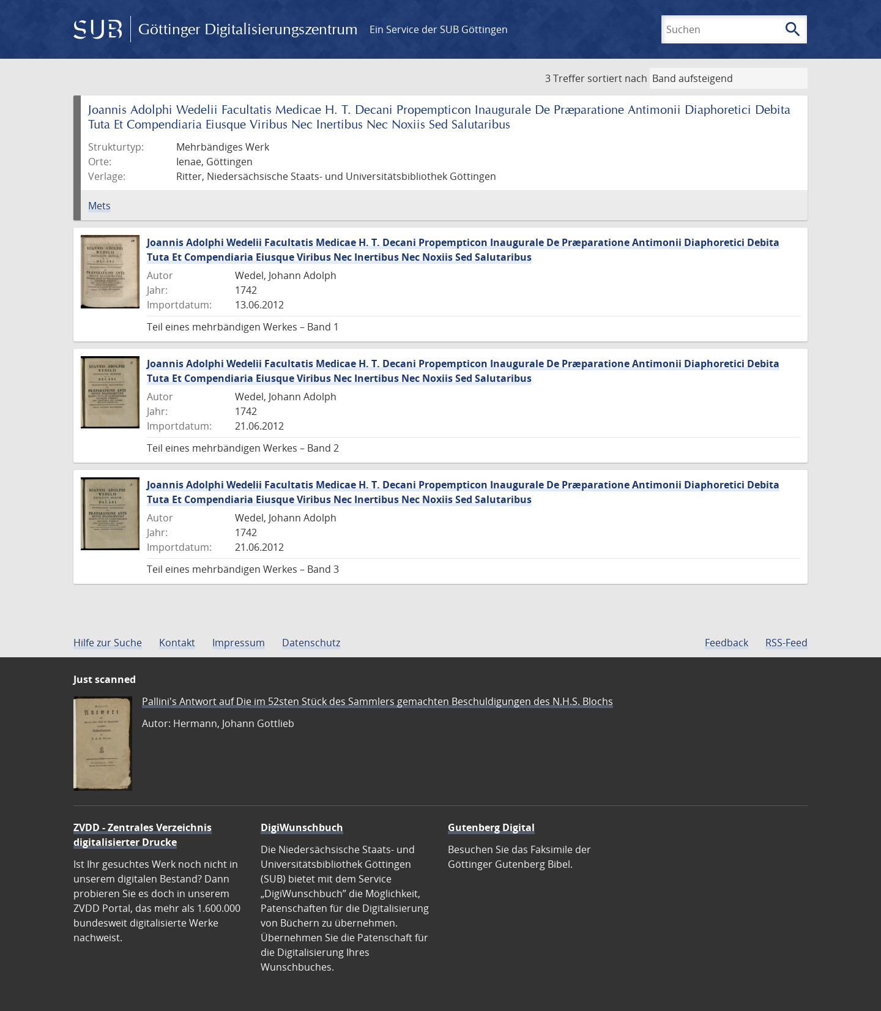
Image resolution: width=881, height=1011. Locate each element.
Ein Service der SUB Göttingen (439, 29)
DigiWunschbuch (302, 827)
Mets (99, 205)
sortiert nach (617, 78)
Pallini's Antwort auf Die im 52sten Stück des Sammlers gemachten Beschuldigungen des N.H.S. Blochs (377, 701)
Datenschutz (311, 642)
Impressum (238, 642)
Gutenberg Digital (491, 827)
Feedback (726, 642)
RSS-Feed (786, 642)
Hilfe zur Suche (107, 642)
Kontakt (177, 642)
